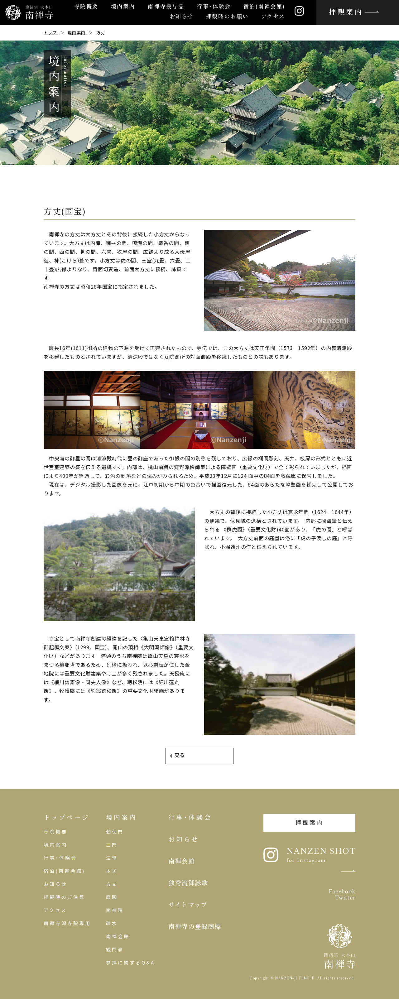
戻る (179, 755)
